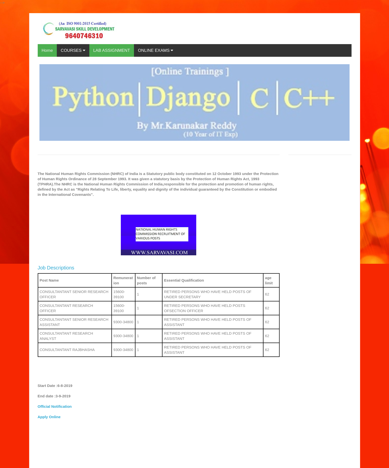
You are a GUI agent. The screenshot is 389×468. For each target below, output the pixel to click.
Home (47, 50)
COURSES (73, 50)
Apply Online (49, 417)
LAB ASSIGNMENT (111, 50)
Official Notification (55, 406)
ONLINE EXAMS (155, 50)
